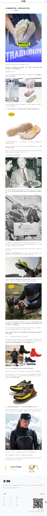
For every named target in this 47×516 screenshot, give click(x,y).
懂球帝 (4, 505)
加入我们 (42, 510)
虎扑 (16, 502)
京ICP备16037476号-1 (41, 509)
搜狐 (16, 500)
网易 (10, 505)
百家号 (4, 502)
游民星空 (17, 505)
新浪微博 (17, 497)
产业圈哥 (6, 10)
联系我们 (38, 510)
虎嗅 (4, 500)
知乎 (10, 502)
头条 (4, 497)
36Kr (10, 500)
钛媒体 (11, 497)
